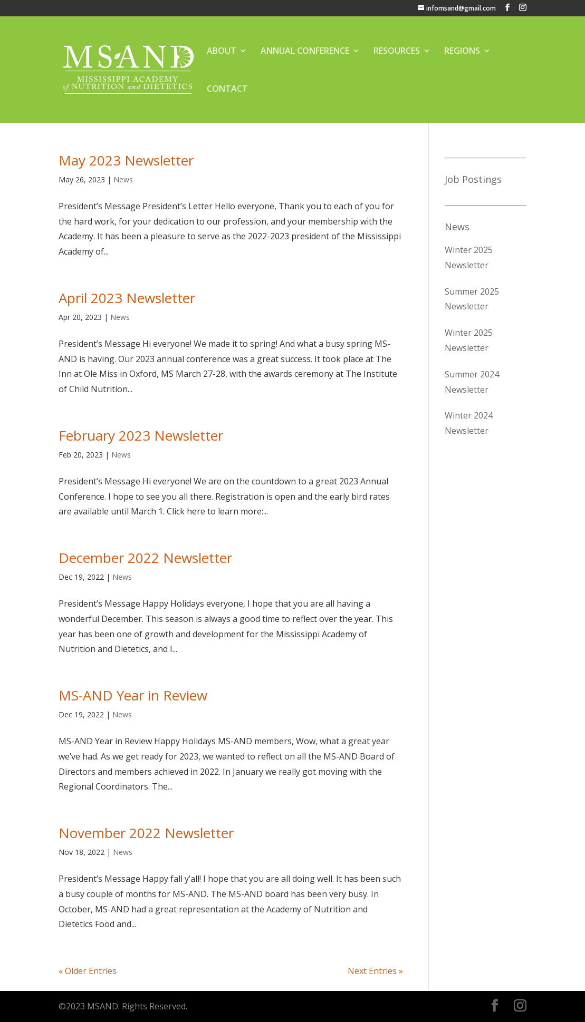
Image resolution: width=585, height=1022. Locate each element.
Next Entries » (375, 971)
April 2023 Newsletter (127, 297)
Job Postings (473, 179)
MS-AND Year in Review (133, 695)
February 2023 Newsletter (141, 435)
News (123, 179)
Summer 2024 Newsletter (472, 381)
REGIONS (462, 51)
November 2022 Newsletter (146, 832)
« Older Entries (88, 971)
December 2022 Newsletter (145, 557)
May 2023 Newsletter (126, 160)
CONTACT (227, 89)
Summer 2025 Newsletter (472, 299)
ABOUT (221, 51)
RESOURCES (396, 51)
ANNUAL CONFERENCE (305, 51)
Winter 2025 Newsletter (469, 257)
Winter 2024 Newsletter (469, 423)
